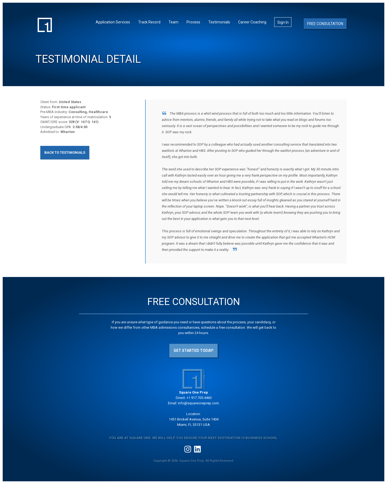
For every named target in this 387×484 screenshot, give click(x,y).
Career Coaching (252, 22)
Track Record (149, 22)
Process (193, 22)
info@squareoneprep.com (198, 403)
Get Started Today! (193, 350)
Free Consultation (325, 24)
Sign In (283, 22)
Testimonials (219, 22)
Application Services (113, 22)
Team (173, 22)
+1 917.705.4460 (199, 398)
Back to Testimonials (64, 152)
